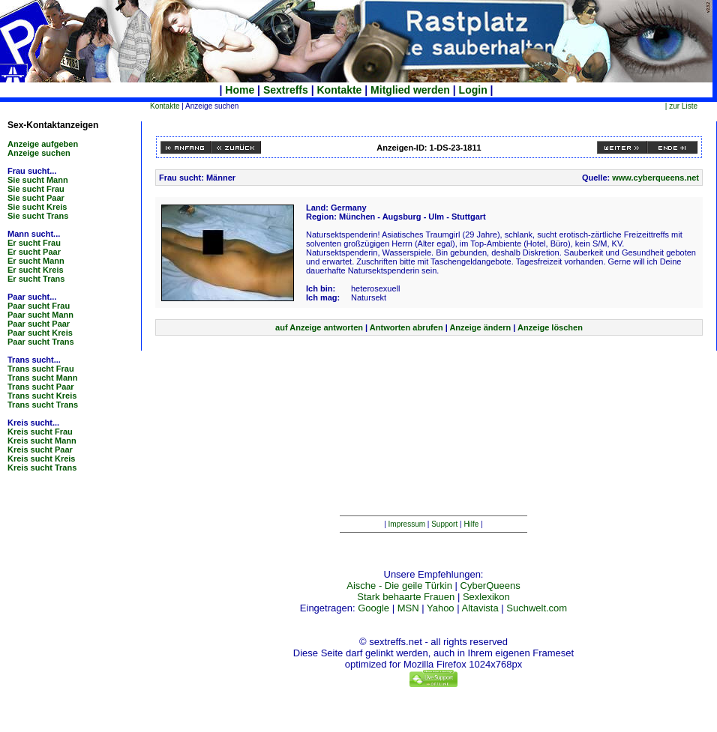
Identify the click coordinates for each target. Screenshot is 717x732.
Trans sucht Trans (43, 404)
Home (239, 90)
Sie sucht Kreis (37, 206)
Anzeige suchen (39, 152)
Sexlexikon (486, 596)
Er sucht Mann (36, 260)
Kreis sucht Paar (40, 449)
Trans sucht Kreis (42, 395)
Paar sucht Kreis (40, 332)
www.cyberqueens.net (655, 177)
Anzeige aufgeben (43, 143)
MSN (408, 608)
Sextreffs (285, 90)
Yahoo (440, 608)
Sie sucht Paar (36, 197)
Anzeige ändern (480, 327)
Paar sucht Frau (39, 305)
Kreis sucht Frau (40, 431)
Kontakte (339, 90)
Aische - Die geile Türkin (399, 585)
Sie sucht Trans (38, 215)
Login (473, 90)
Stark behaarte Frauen (405, 596)
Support (444, 524)
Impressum (406, 524)
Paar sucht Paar (39, 323)
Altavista (480, 608)
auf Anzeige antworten (319, 327)
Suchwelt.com (536, 608)
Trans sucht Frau (41, 368)
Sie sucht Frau (36, 188)
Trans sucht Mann (43, 377)
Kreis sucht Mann (42, 440)
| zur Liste (681, 106)
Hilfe (471, 524)
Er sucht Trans (36, 278)
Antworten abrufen (406, 327)
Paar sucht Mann (41, 314)
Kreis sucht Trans (42, 467)
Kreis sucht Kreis (41, 458)
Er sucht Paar (34, 251)
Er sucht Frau (34, 242)
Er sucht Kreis (36, 269)
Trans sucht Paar (41, 386)
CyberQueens (490, 585)
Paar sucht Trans (41, 341)
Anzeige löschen (550, 327)
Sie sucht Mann (38, 179)
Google (373, 608)
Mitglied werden (410, 90)
